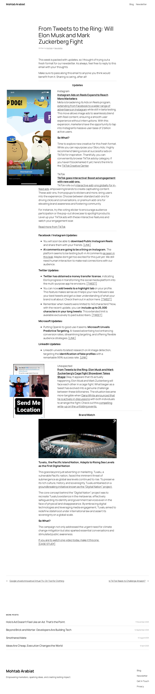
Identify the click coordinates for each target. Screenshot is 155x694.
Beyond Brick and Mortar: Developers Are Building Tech (38, 629)
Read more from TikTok (52, 227)
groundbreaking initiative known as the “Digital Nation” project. (75, 486)
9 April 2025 (144, 646)
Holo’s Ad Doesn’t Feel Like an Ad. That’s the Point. (36, 622)
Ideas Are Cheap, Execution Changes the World (34, 645)
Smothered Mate (16, 637)
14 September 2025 (142, 630)
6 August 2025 (143, 638)
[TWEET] (91, 283)
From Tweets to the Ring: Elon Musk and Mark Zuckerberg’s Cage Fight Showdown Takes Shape (85, 373)
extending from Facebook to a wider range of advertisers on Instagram (83, 107)
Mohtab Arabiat (15, 4)
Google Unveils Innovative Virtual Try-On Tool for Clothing (37, 580)
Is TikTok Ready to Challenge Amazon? (127, 580)
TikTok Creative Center (75, 166)
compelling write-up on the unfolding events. (84, 404)
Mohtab (49, 48)
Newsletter (58, 48)
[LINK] (87, 245)
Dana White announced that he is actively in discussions (86, 397)
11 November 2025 (142, 622)
